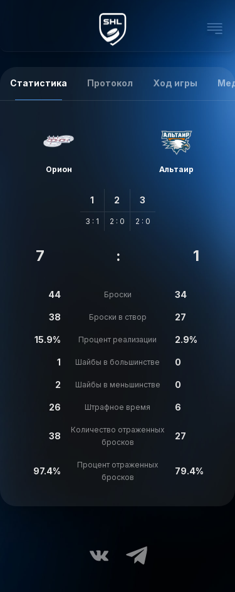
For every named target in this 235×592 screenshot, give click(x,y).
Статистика (38, 83)
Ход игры (175, 83)
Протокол (110, 83)
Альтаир (176, 169)
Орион (59, 169)
